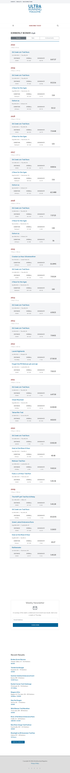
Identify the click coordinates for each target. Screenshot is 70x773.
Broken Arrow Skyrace (18, 659)
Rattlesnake (16, 547)
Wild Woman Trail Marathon (20, 708)
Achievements (49, 38)
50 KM (13, 671)
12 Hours (13, 737)
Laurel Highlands (18, 351)
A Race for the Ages (19, 88)
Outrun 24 (15, 101)
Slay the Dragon (16, 700)
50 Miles (13, 696)
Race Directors (27, 1)
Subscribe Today (35, 25)
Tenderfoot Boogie (17, 667)
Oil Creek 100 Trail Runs (20, 52)
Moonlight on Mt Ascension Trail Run (23, 733)
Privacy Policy (35, 763)
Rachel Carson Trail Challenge (21, 684)
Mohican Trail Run (18, 461)
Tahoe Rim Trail (17, 412)
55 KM (18, 721)
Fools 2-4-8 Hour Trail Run (21, 474)
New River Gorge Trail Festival (21, 725)
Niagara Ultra (15, 692)
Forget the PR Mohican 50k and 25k (25, 364)
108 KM (13, 721)
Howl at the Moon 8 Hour (21, 448)
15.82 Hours (14, 680)
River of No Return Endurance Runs (23, 716)
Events (13, 1)
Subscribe (35, 625)
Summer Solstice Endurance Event (22, 676)
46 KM (13, 663)
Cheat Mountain (18, 400)
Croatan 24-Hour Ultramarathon (24, 256)
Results (19, 1)
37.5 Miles (14, 688)
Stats (33, 38)
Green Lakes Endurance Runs (23, 522)
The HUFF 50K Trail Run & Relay (23, 497)
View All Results (18, 742)
